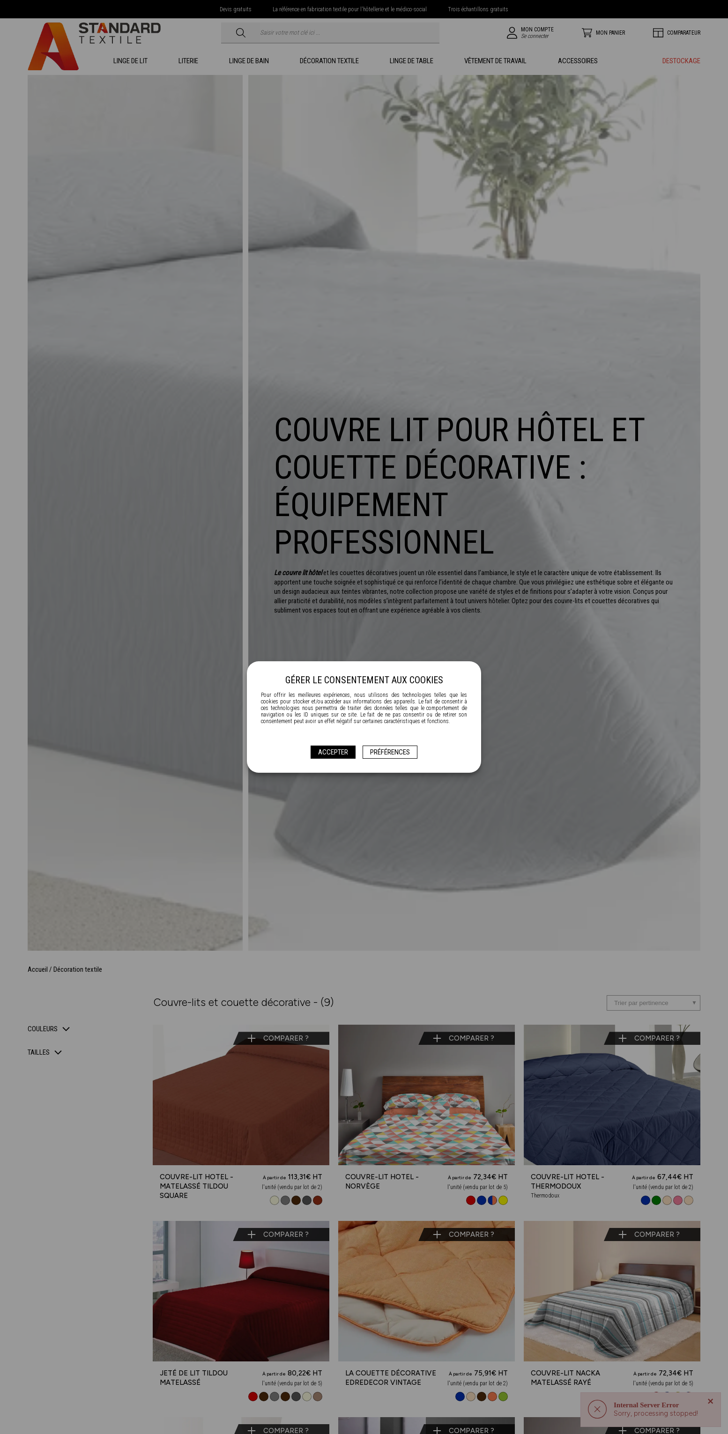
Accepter (333, 752)
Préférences (390, 752)
